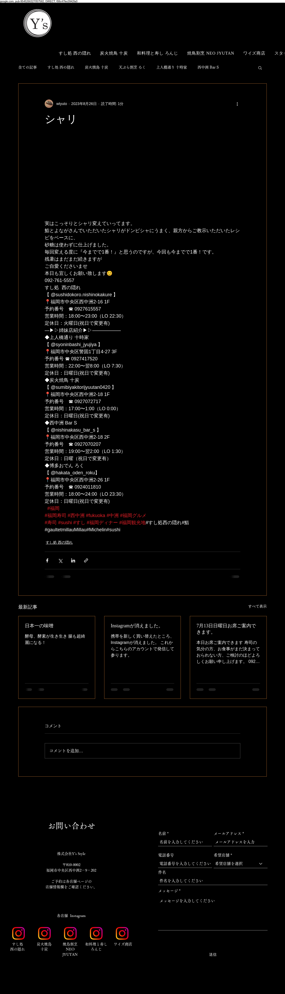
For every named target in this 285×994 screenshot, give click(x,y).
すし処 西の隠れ (60, 67)
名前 (162, 833)
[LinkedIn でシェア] (73, 560)
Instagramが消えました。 (137, 625)
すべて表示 (257, 606)
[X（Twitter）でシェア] (60, 560)
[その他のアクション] (237, 104)
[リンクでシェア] (86, 560)
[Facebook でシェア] (47, 560)
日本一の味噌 (39, 625)
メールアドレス (227, 833)
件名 (162, 872)
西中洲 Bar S (208, 67)
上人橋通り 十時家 (171, 67)
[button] (256, 15)
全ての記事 (27, 67)
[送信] (213, 954)
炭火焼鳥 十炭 (96, 67)
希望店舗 (221, 855)
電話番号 (166, 855)
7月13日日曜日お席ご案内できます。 (226, 629)
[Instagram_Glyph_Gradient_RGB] (18, 933)
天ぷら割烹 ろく (132, 67)
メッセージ (168, 891)
